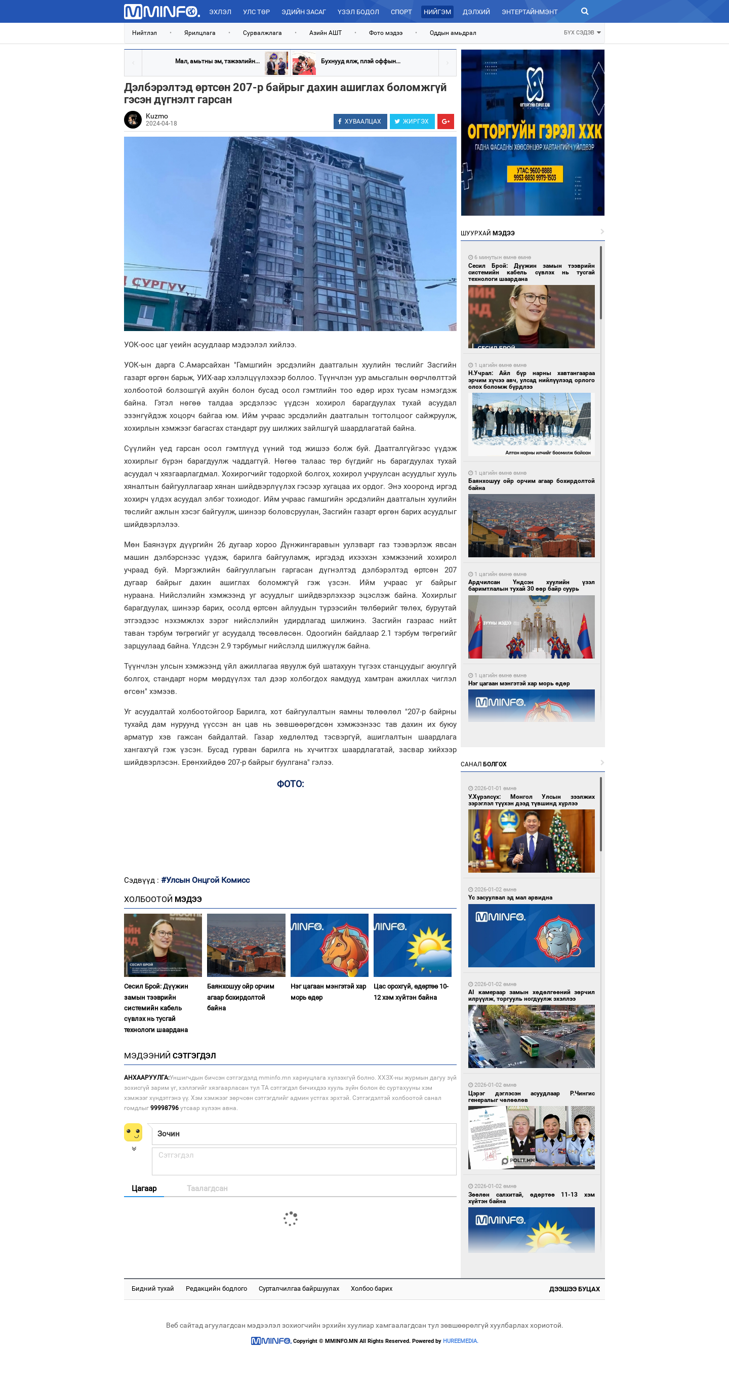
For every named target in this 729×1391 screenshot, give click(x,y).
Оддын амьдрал (453, 32)
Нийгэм (437, 12)
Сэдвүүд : (142, 880)
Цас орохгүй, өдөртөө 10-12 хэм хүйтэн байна (411, 992)
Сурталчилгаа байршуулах (299, 1288)
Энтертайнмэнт (530, 12)
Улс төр (256, 12)
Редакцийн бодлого (216, 1288)
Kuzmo (157, 116)
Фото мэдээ (385, 32)
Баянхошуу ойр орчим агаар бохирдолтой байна (240, 997)
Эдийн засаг (303, 12)
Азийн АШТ (325, 32)
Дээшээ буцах (574, 1289)
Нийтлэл (144, 32)
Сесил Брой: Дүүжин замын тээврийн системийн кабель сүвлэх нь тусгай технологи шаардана (156, 1008)
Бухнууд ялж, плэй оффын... (360, 61)
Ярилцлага (200, 32)
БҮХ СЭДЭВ (582, 31)
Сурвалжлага (262, 32)
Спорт (401, 12)
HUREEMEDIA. (460, 1341)
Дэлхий (476, 12)
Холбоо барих (371, 1288)
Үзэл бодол (358, 12)
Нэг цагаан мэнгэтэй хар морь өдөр (328, 992)
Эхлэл (220, 12)
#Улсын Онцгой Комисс (205, 880)
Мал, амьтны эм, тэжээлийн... (217, 61)
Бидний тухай (153, 1288)
